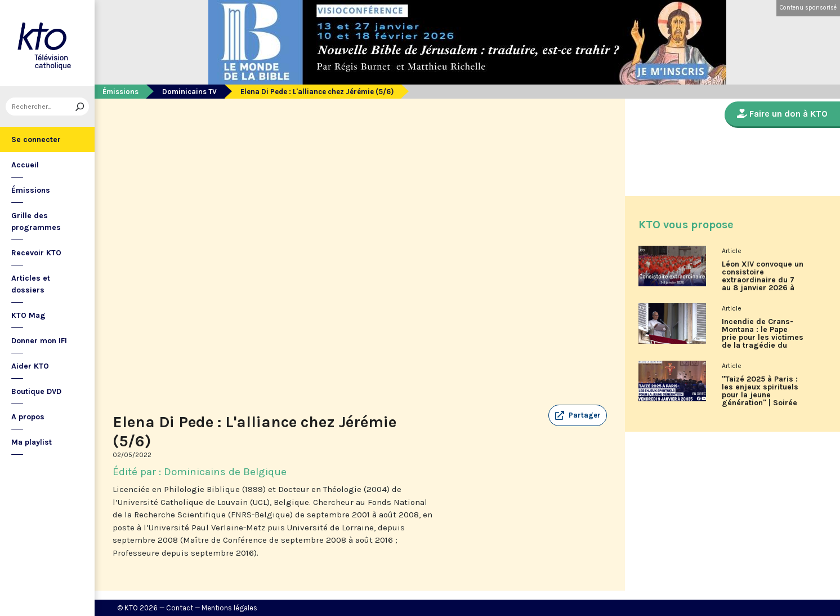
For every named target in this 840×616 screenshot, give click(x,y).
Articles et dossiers (30, 284)
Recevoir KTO (36, 253)
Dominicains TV (189, 91)
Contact (179, 608)
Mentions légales (229, 608)
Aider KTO (30, 366)
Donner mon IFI (39, 340)
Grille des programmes (36, 221)
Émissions (30, 190)
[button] (577, 415)
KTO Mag (28, 315)
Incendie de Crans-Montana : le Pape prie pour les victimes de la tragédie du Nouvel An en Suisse (762, 337)
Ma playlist (31, 442)
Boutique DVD (36, 391)
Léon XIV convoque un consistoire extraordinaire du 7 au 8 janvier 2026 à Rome (762, 280)
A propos (27, 417)
